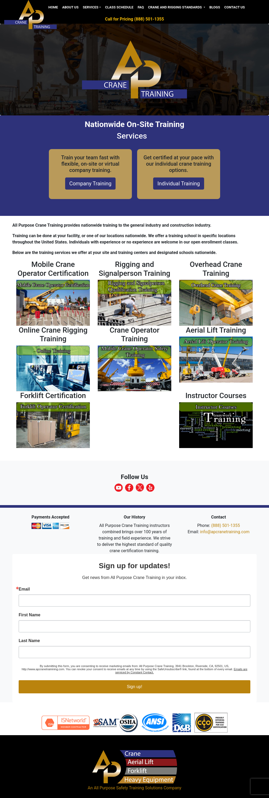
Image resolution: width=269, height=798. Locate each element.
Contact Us (234, 7)
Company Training (90, 183)
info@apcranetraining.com (225, 531)
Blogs (214, 7)
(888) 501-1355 (225, 525)
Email (24, 589)
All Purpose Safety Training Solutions (128, 787)
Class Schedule (119, 7)
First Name (29, 615)
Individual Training (178, 183)
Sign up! (134, 686)
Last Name (29, 641)
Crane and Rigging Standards (175, 7)
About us (70, 7)
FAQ (141, 7)
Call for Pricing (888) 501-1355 (134, 19)
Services (91, 7)
